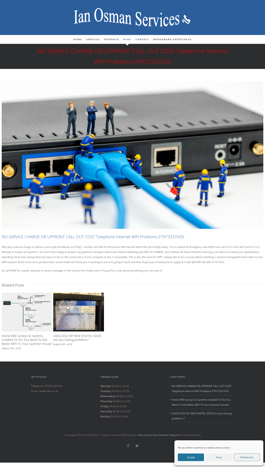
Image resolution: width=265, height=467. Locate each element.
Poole (155, 435)
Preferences (247, 457)
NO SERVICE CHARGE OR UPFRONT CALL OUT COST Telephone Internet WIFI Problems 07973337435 (202, 388)
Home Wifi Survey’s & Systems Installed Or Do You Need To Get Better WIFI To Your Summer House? (27, 340)
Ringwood (174, 435)
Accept (191, 457)
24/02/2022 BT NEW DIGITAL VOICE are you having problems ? (77, 338)
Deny (219, 457)
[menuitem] (79, 39)
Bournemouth (145, 435)
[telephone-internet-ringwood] (132, 155)
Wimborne (164, 435)
